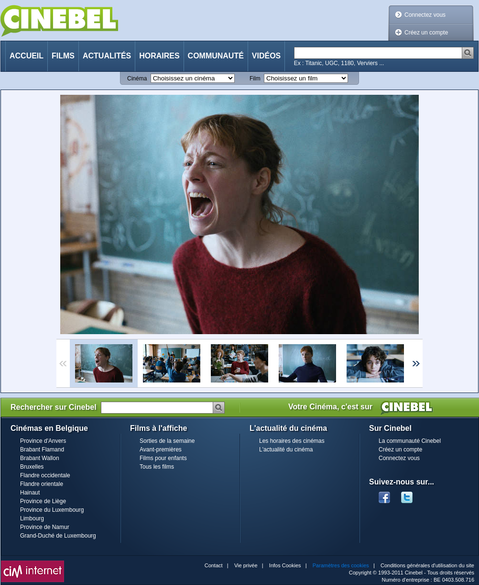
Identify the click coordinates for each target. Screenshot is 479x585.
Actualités (107, 56)
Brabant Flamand (42, 449)
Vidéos (266, 56)
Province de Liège (43, 501)
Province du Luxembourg (52, 509)
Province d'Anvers (43, 441)
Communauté (216, 56)
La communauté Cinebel (410, 441)
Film (255, 78)
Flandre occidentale (45, 475)
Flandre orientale (41, 484)
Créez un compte (426, 32)
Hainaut (30, 492)
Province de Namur (44, 527)
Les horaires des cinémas (292, 441)
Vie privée (246, 565)
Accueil (27, 56)
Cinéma (137, 78)
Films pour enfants (163, 458)
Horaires (159, 56)
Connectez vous (425, 14)
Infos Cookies (285, 565)
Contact (214, 565)
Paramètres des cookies (341, 565)
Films (63, 56)
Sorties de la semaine (167, 441)
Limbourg (32, 518)
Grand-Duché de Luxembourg (58, 535)
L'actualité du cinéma (286, 449)
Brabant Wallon (39, 458)
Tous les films (157, 466)
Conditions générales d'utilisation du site (427, 565)
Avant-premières (161, 449)
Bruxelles (32, 466)
